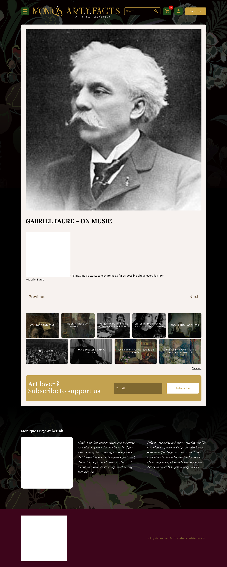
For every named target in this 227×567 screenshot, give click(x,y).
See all (196, 368)
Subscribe (195, 11)
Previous (36, 297)
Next (194, 297)
